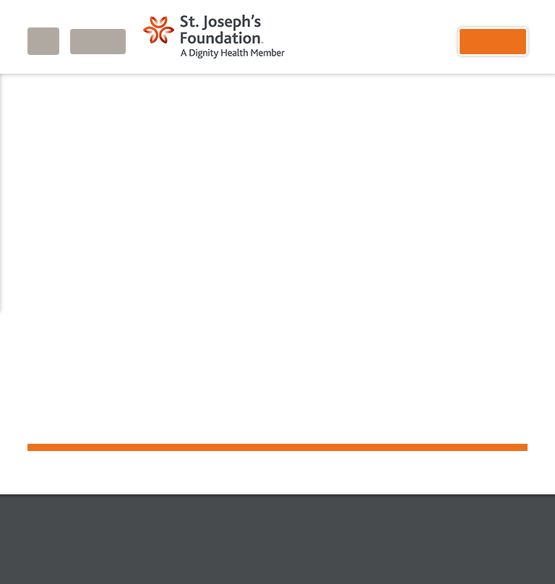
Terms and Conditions (350, 552)
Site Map (358, 492)
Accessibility (260, 552)
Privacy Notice (188, 552)
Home (40, 89)
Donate (492, 41)
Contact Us (287, 492)
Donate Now (205, 492)
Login (98, 41)
